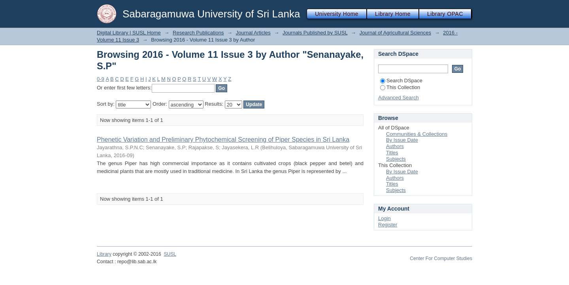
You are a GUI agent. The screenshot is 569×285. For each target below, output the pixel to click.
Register (387, 225)
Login (384, 218)
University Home (336, 14)
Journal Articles (253, 33)
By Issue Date (402, 140)
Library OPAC (445, 14)
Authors (395, 146)
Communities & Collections (416, 134)
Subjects (396, 159)
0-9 (100, 79)
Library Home (393, 14)
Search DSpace (401, 81)
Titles (392, 153)
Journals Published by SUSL (315, 33)
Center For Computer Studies (441, 258)
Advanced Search (398, 98)
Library (104, 254)
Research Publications (198, 33)
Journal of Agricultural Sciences (395, 33)
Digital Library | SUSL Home (129, 33)
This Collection (400, 87)
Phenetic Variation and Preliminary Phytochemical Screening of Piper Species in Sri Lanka (223, 139)
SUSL (170, 254)
